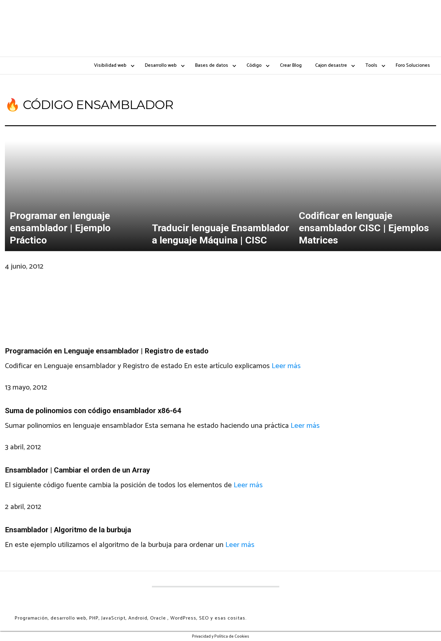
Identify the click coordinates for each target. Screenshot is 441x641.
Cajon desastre (331, 65)
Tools (371, 65)
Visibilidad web (110, 65)
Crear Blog (291, 65)
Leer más (286, 366)
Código (254, 65)
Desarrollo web (161, 65)
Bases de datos (211, 65)
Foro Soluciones (413, 65)
